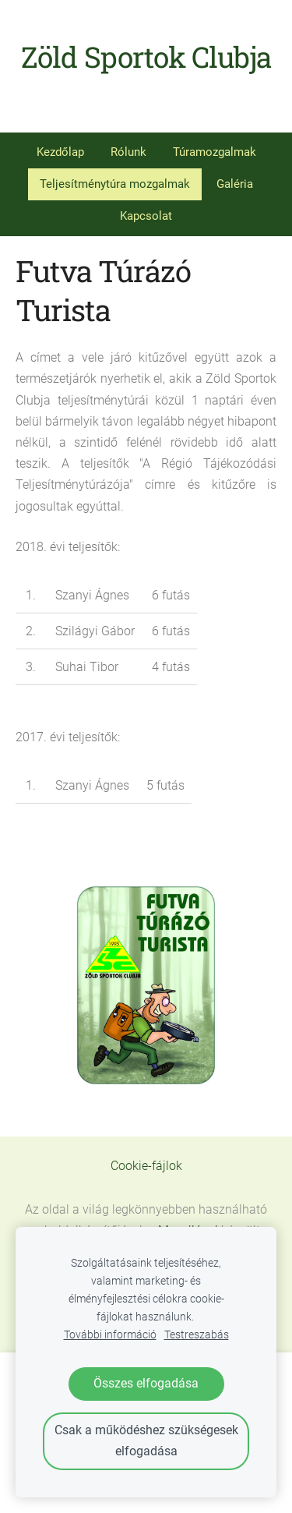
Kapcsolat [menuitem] (146, 216)
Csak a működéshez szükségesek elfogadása (146, 1440)
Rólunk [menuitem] (128, 152)
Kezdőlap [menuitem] (60, 152)
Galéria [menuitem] (234, 184)
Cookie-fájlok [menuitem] (146, 1165)
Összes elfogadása (146, 1383)
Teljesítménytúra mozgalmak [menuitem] (115, 184)
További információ (110, 1335)
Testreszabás (196, 1335)
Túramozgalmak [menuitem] (214, 152)
